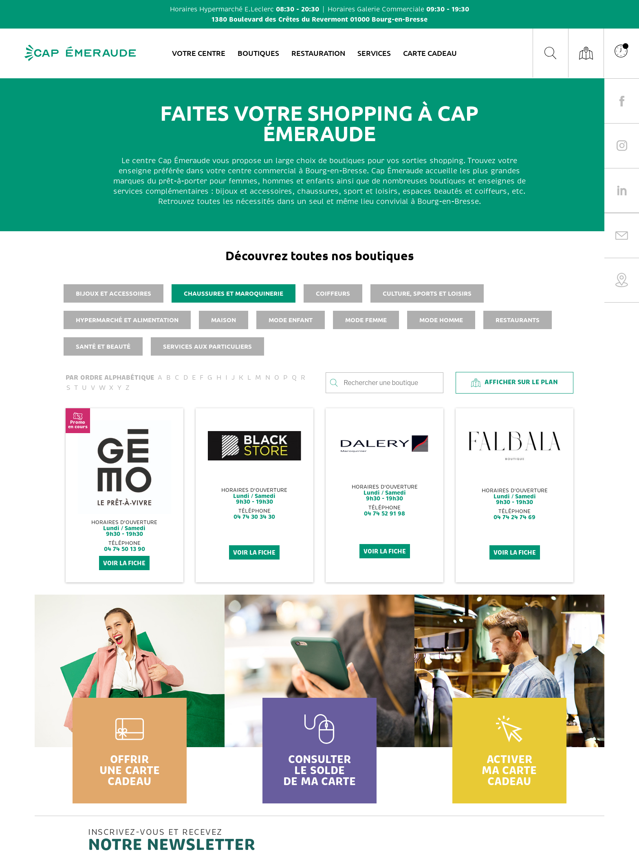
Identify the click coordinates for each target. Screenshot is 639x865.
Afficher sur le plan (514, 382)
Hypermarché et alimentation (127, 320)
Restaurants (518, 320)
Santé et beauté (103, 346)
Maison (223, 320)
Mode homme (441, 320)
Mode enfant (291, 320)
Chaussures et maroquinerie (233, 293)
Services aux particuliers (207, 346)
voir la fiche (124, 563)
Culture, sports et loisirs (427, 293)
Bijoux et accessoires (113, 293)
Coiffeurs (333, 293)
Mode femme (366, 320)
